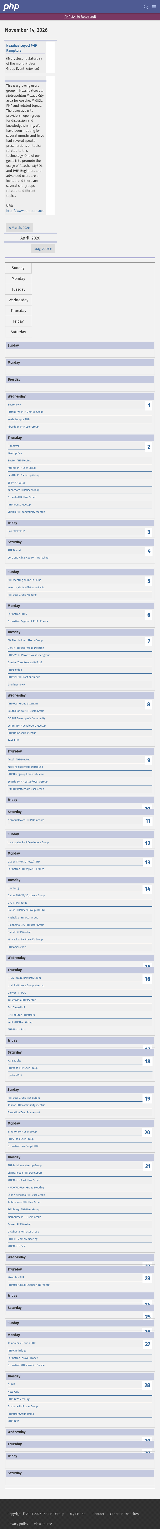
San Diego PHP (16, 1007)
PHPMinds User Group (21, 1138)
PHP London (15, 669)
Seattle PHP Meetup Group (24, 475)
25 (147, 1317)
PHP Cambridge (17, 1350)
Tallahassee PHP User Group (24, 1202)
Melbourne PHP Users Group (24, 1217)
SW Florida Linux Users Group (25, 640)
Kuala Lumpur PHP (19, 419)
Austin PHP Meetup (19, 759)
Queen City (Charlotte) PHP (24, 861)
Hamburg (13, 888)
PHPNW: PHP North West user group (29, 655)
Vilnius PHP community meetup (26, 511)
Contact (98, 1514)
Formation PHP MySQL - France (26, 868)
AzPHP (11, 1384)
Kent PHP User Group (20, 1022)
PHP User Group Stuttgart (23, 703)
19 (147, 1099)
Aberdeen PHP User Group (23, 426)
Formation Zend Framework (24, 1112)
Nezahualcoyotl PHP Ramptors (26, 820)
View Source (43, 1524)
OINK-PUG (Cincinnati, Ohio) (24, 977)
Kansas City (14, 1060)
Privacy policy (18, 1524)
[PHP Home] (11, 6)
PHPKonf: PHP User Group (23, 1067)
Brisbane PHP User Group (23, 1406)
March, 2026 (21, 228)
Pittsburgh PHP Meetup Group (26, 411)
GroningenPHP (16, 684)
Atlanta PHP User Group (22, 467)
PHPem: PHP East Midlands (24, 677)
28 (147, 1385)
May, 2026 (41, 249)
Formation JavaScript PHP (23, 1146)
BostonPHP (14, 404)
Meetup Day (15, 453)
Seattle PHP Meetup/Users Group (28, 781)
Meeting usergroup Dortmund (25, 766)
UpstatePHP (15, 1075)
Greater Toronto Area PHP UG (25, 662)
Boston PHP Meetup (19, 460)
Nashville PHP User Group (23, 917)
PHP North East (17, 1029)
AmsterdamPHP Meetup (22, 1000)
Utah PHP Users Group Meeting (26, 985)
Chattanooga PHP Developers (25, 1172)
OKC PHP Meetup (18, 902)
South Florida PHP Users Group (26, 710)
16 (147, 979)
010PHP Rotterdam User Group (26, 788)
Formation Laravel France (23, 1357)
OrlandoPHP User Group (22, 497)
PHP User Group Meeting (22, 594)
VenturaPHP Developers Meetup (27, 725)
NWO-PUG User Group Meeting (26, 1187)
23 (147, 1278)
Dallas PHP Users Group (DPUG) (26, 910)
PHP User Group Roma (21, 1413)
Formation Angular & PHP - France (28, 621)
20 (147, 1132)
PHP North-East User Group (24, 1180)
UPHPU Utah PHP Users (21, 1014)
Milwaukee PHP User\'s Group (25, 939)
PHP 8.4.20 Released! (80, 17)
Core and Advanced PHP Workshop (28, 557)
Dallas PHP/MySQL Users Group (26, 895)
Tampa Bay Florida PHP (21, 1343)
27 (147, 1344)
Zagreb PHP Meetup (19, 1224)
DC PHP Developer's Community (26, 718)
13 (147, 862)
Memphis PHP (16, 1277)
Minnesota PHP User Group (24, 490)
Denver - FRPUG (17, 992)
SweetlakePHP (16, 531)
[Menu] (154, 7)
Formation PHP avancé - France (26, 1365)
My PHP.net (78, 1514)
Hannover (13, 445)
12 (147, 843)
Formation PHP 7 (17, 614)
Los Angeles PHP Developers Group (28, 842)
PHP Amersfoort (17, 947)
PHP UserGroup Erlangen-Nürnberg (29, 1284)
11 (147, 821)
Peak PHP (13, 740)
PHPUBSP (13, 1421)
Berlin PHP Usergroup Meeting (26, 647)
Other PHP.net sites (124, 1514)
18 (147, 1061)
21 (147, 1166)
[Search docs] (146, 7)
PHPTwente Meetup (19, 504)
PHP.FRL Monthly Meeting (23, 1238)
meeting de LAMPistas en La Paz (27, 587)
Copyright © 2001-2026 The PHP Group (36, 1514)
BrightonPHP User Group (22, 1131)
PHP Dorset (14, 550)
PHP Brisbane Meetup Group (25, 1165)
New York (13, 1391)
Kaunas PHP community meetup (26, 1105)
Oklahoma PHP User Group (23, 1231)
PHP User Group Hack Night (24, 1097)
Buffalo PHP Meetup (19, 932)
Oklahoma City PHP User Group (26, 924)
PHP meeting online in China (24, 579)
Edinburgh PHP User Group (24, 1209)
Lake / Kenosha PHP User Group (26, 1194)
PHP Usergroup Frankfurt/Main (26, 774)
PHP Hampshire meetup (22, 733)
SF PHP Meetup (17, 482)
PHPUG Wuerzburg (19, 1399)
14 (147, 889)
